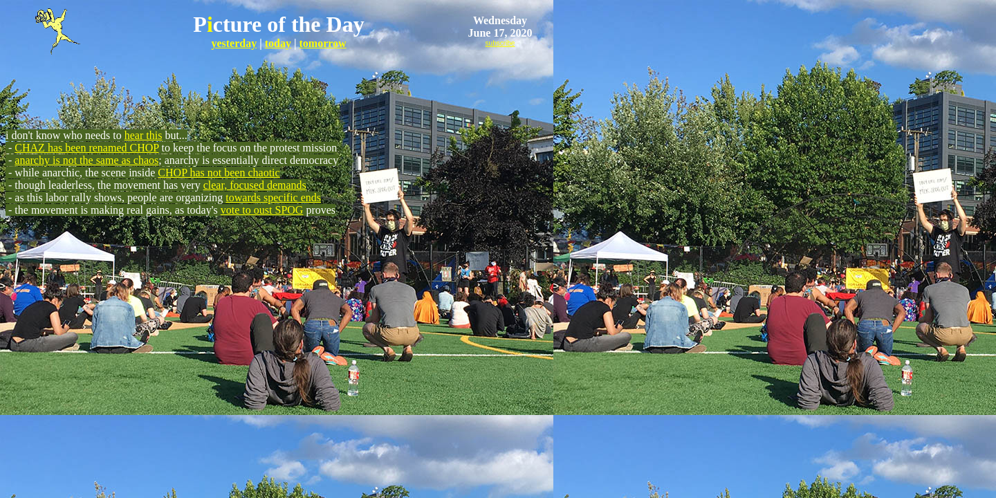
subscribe (500, 43)
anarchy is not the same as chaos (86, 160)
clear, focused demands (254, 185)
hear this (143, 135)
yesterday (234, 43)
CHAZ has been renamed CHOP (86, 148)
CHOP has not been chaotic (218, 172)
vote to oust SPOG (262, 210)
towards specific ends (273, 197)
